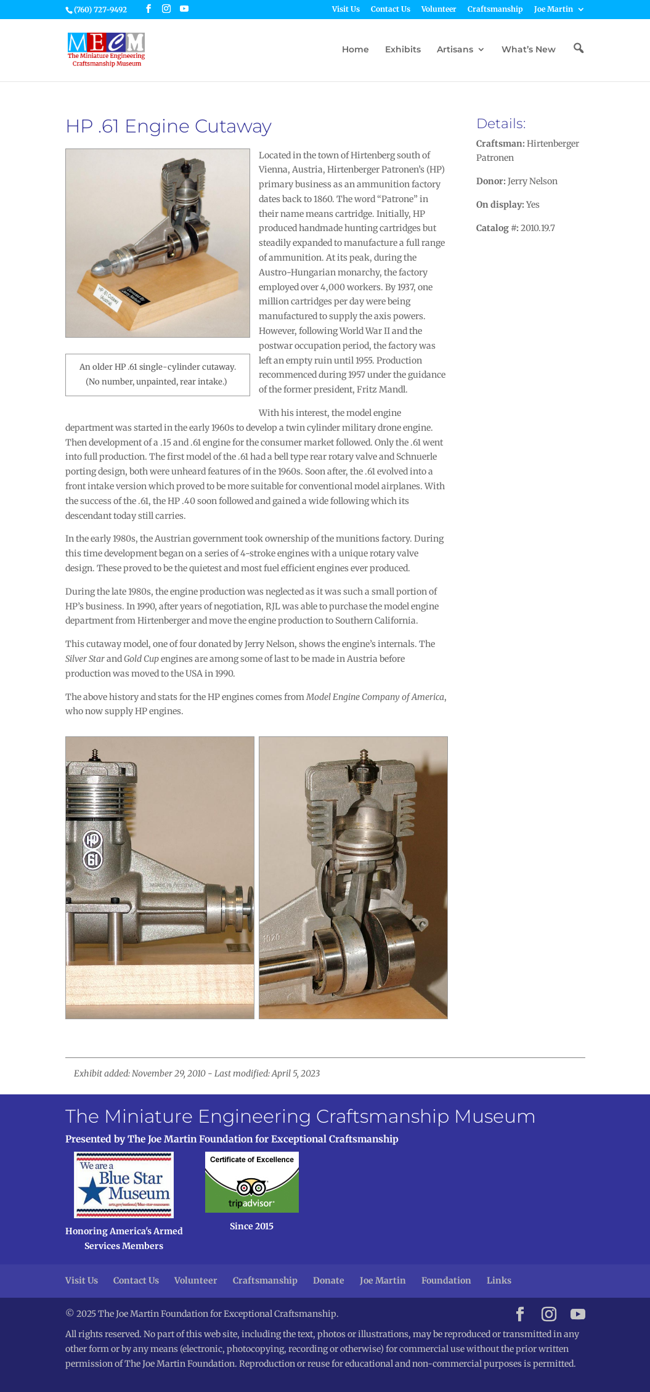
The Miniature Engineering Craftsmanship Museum (300, 1116)
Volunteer (439, 10)
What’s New (529, 50)
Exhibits (403, 50)
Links (499, 1280)
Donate (328, 1280)
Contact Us (390, 10)
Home (355, 50)
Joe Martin (553, 10)
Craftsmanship (495, 10)
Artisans (455, 50)
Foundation (446, 1280)
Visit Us (346, 10)
